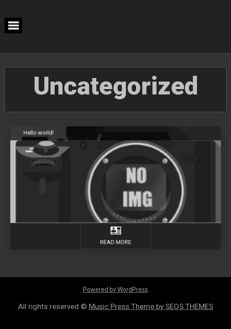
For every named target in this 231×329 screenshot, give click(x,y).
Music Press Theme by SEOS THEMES (151, 306)
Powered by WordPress (115, 289)
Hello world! (40, 133)
